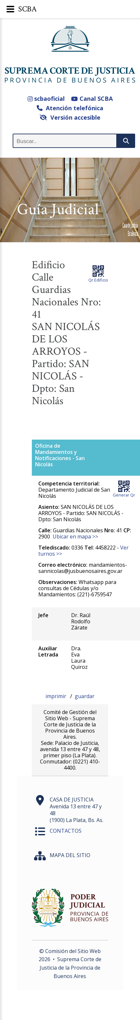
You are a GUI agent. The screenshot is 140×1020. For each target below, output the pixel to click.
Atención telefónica (70, 108)
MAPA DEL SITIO (70, 855)
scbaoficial (46, 98)
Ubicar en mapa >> (75, 536)
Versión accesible (70, 117)
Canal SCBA (91, 98)
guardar (85, 696)
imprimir (56, 696)
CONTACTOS (66, 830)
